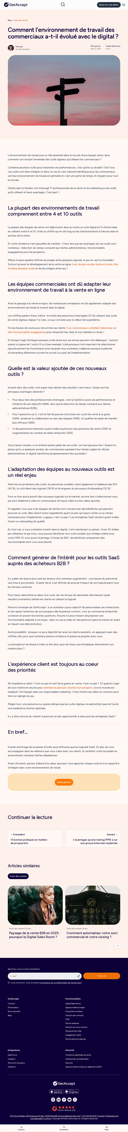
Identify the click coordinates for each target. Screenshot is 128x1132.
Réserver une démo (109, 5)
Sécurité (69, 1050)
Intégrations (14, 1050)
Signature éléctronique (75, 1007)
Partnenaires (13, 1007)
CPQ (67, 1019)
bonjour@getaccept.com (69, 1116)
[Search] (62, 4)
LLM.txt (47, 1119)
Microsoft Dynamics (16, 1063)
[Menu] (123, 5)
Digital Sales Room (73, 1003)
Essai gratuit (64, 782)
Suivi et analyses (72, 1023)
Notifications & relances (75, 1039)
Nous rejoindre (14, 1011)
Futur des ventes (21, 20)
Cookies (101, 1116)
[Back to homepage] (16, 4)
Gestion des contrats (74, 1015)
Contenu (21, 1128)
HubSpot (11, 1059)
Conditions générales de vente (78, 1055)
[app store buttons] (56, 1091)
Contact (11, 1003)
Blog (10, 20)
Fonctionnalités (73, 999)
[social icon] (53, 1100)
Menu (107, 1128)
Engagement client (73, 1035)
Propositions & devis (74, 1011)
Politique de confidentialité (76, 1059)
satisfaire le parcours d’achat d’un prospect (67, 687)
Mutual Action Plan (73, 1031)
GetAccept (13, 999)
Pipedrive (11, 1067)
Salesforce (12, 1055)
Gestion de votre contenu (76, 1027)
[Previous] (110, 945)
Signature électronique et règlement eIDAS (83, 1067)
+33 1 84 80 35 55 (89, 1116)
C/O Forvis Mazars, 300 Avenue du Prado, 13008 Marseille (34, 1116)
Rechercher (64, 1128)
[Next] (117, 945)
